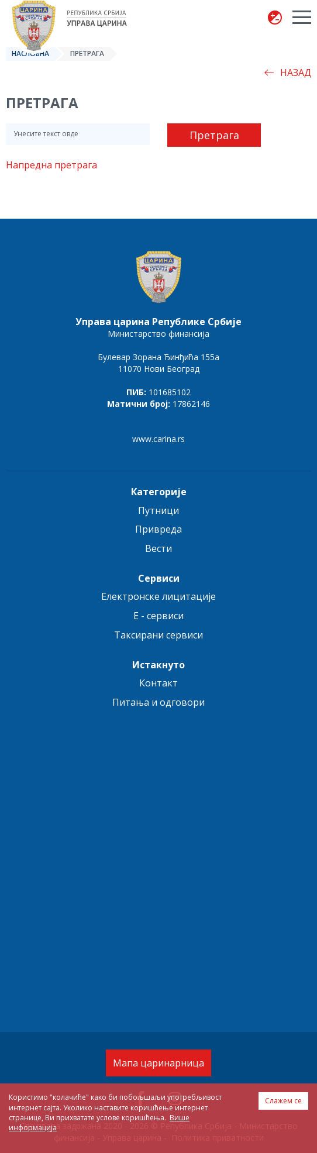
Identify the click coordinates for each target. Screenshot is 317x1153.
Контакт (158, 682)
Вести (158, 548)
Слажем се (283, 1101)
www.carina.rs (158, 438)
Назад (287, 72)
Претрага (214, 135)
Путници (158, 510)
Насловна (30, 53)
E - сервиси (158, 615)
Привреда (158, 529)
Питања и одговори (158, 702)
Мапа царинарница (158, 1063)
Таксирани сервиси (158, 635)
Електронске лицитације (158, 596)
